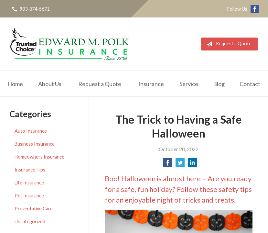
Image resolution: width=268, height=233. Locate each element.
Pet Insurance (29, 195)
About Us (49, 83)
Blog (219, 83)
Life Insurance (29, 182)
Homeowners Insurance (39, 157)
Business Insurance (35, 144)
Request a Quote (228, 44)
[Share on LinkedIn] (192, 164)
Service (188, 83)
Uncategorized (30, 221)
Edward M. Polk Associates (69, 44)
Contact (250, 83)
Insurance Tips (30, 169)
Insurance (151, 83)
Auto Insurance (31, 131)
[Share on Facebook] (167, 164)
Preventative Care (34, 208)
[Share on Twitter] (180, 164)
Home (15, 83)
